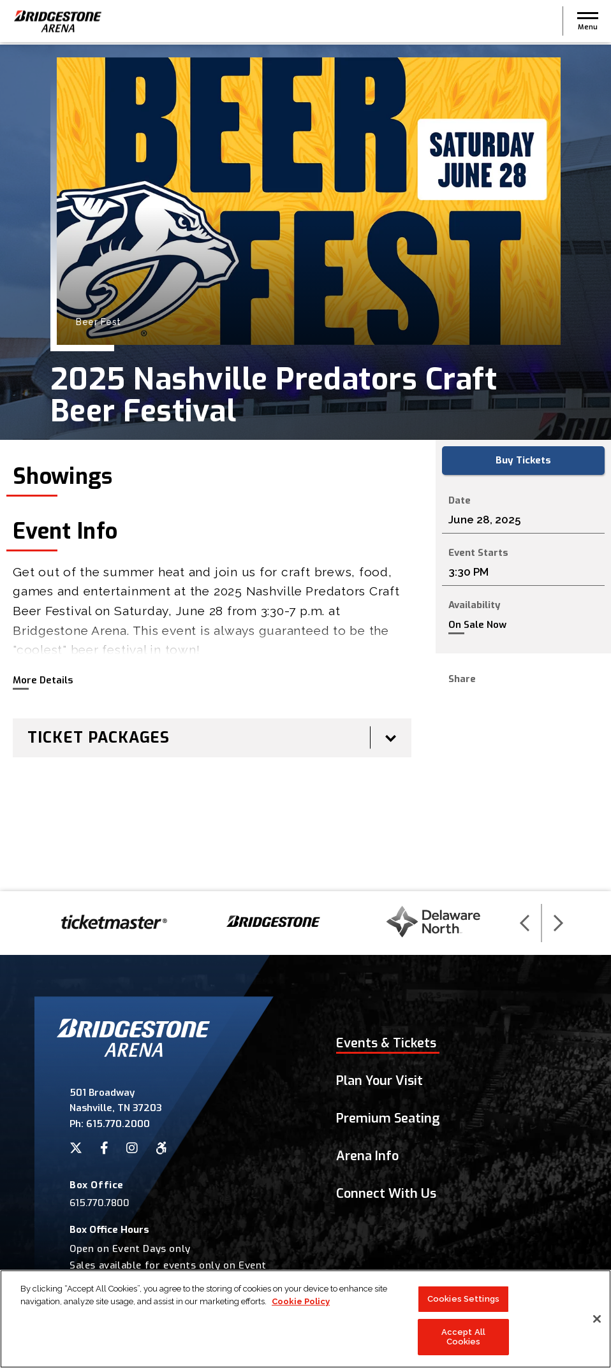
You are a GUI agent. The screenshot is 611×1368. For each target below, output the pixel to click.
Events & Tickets (386, 1043)
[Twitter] (76, 1148)
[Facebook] (104, 1148)
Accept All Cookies (463, 1346)
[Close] (597, 1328)
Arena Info (367, 1156)
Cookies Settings (463, 1308)
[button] (587, 22)
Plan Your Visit (379, 1080)
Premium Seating (388, 1118)
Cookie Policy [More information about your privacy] (301, 1310)
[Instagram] (132, 1148)
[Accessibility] (161, 1148)
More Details (43, 680)
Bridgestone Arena (57, 22)
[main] (305, 468)
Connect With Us (386, 1193)
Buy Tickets (523, 460)
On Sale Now (477, 625)
